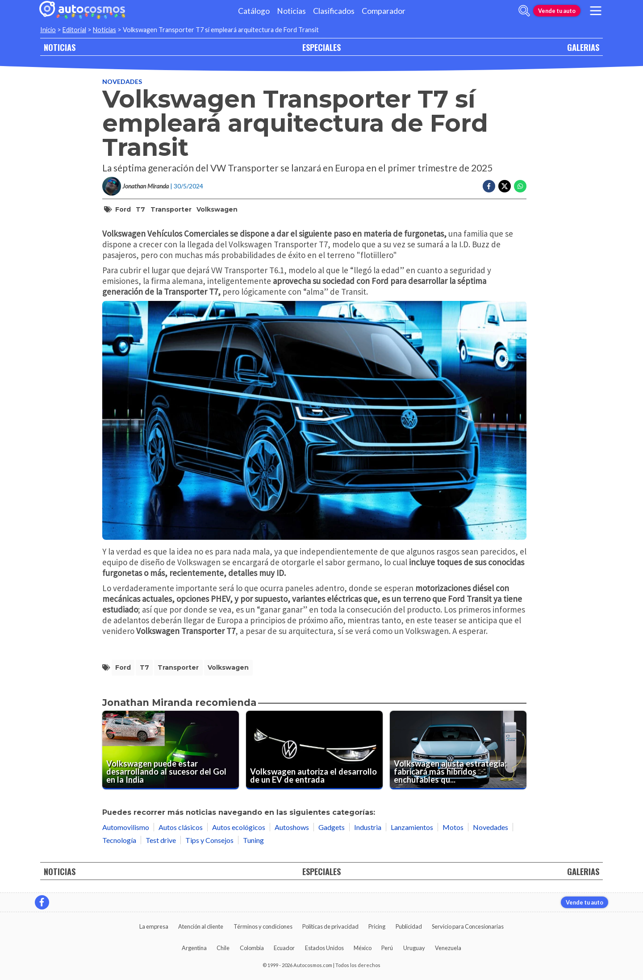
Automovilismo (125, 827)
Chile (223, 947)
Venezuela (448, 947)
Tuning (253, 840)
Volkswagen (217, 209)
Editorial (74, 29)
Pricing (376, 926)
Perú (387, 947)
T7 (140, 209)
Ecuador (284, 947)
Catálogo (254, 11)
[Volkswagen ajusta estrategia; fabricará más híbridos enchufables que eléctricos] (458, 750)
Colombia (252, 947)
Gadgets (331, 827)
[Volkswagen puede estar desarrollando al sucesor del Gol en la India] (170, 750)
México (363, 947)
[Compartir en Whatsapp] (520, 186)
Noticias (291, 11)
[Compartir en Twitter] (504, 186)
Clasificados (334, 11)
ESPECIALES (321, 47)
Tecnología (119, 840)
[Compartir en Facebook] (489, 186)
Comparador (383, 11)
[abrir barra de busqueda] (524, 10)
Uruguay (414, 947)
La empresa (153, 926)
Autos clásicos (181, 827)
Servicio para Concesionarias (468, 926)
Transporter (171, 209)
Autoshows (292, 827)
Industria (367, 827)
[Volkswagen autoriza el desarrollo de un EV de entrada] (314, 750)
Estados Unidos (324, 947)
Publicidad (409, 926)
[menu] (596, 10)
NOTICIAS (59, 47)
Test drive (161, 840)
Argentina (194, 947)
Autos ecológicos (238, 827)
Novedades (122, 81)
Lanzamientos (412, 827)
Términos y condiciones (263, 926)
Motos (453, 827)
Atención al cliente (200, 926)
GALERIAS (583, 47)
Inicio (48, 29)
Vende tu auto (557, 10)
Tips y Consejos (209, 840)
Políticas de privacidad (330, 926)
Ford (123, 209)
